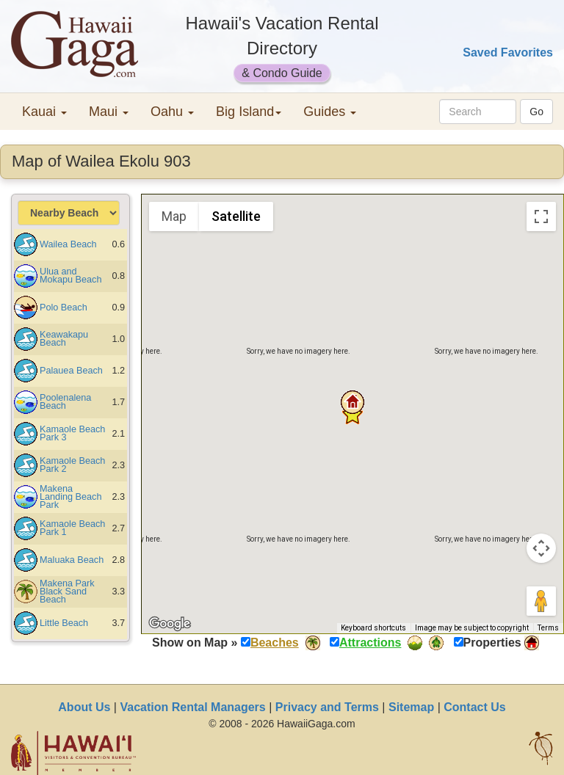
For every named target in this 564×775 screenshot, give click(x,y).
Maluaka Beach (72, 560)
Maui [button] (109, 111)
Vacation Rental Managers (192, 707)
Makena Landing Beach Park (70, 497)
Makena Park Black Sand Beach (67, 591)
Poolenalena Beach (65, 402)
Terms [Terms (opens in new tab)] (548, 628)
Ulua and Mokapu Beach (70, 275)
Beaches (274, 642)
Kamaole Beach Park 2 (72, 465)
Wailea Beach (68, 244)
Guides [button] (329, 111)
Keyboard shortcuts (373, 628)
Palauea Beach (71, 370)
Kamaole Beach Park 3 (72, 433)
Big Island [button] (248, 111)
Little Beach (64, 623)
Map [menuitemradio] (174, 216)
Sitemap (411, 707)
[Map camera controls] (541, 548)
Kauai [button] (44, 111)
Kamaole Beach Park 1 (72, 528)
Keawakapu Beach (64, 339)
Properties (492, 642)
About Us (84, 707)
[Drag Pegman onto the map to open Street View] (541, 601)
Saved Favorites (508, 52)
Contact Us (474, 707)
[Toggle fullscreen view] (541, 216)
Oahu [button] (172, 111)
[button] (352, 402)
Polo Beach (63, 307)
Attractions (370, 642)
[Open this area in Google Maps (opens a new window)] (169, 623)
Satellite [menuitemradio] (236, 216)
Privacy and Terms (327, 707)
